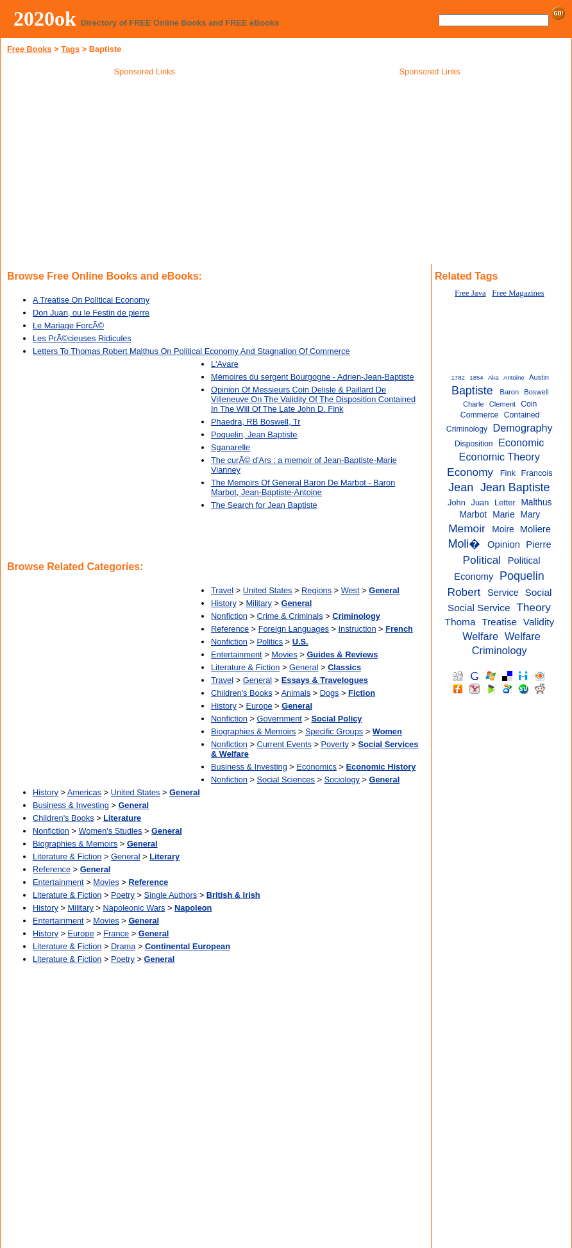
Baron (509, 392)
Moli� (464, 543)
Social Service (479, 607)
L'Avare (225, 364)
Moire (503, 529)
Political (482, 559)
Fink (508, 473)
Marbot (473, 514)
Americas (84, 792)
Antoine (514, 377)
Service (503, 592)
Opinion (503, 544)
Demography (523, 428)
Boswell (536, 392)
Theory (533, 607)
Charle (473, 404)
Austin (539, 377)
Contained (522, 414)
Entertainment (236, 654)
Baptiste (472, 390)
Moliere (535, 529)
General (304, 667)
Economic (521, 442)
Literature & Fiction (245, 667)
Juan (480, 502)
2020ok (44, 18)
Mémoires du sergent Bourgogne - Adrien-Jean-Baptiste (312, 377)
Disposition (474, 443)
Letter (505, 502)
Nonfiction (229, 616)
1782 (458, 377)
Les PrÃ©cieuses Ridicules (82, 338)
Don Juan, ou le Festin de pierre (91, 312)
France (116, 933)
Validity (538, 621)
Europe (259, 706)
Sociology (342, 779)
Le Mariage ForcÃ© (68, 325)
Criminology (466, 429)
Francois (537, 473)
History (224, 603)
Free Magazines (518, 293)
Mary (531, 514)
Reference (230, 629)
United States (267, 590)
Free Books (29, 49)
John (457, 502)
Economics (316, 767)
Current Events (284, 744)
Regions (316, 590)
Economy (470, 472)
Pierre (538, 544)
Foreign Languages (293, 629)
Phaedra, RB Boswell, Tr (255, 421)
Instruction (357, 629)
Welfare (480, 636)
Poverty (334, 744)
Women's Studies (110, 831)
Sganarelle (230, 447)
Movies (284, 654)
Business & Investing (249, 767)
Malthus (536, 502)
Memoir (466, 528)
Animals (296, 693)
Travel (222, 590)
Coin (529, 404)
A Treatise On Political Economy (91, 300)
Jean (460, 487)
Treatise (499, 621)
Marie (503, 514)
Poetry (123, 895)
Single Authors (171, 895)
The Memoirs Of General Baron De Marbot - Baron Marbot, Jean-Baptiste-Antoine (303, 487)
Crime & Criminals (290, 616)
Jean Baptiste (515, 487)
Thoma (460, 621)
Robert (463, 592)
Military (259, 603)
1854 (476, 377)
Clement (502, 404)
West (350, 590)
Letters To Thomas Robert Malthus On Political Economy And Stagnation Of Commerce (191, 351)
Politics (270, 641)
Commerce (479, 414)
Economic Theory (499, 456)
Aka (493, 377)
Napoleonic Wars (134, 908)
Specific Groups (334, 731)
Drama (123, 946)
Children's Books (242, 693)
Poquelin (522, 575)
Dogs (329, 693)
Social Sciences (286, 779)
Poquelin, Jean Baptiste (254, 434)
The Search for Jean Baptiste (264, 505)
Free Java (470, 293)
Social (538, 592)
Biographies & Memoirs (253, 731)
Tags (70, 49)
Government (279, 718)
